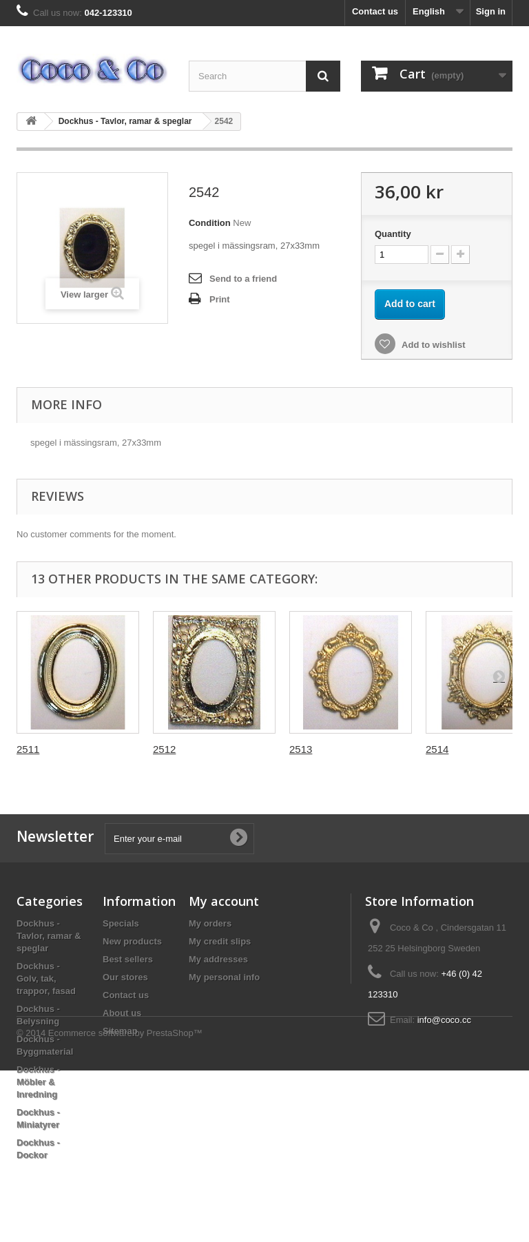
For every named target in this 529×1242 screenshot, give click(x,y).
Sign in (491, 11)
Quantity (393, 234)
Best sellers (128, 959)
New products (132, 941)
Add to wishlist (433, 345)
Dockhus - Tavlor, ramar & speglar (125, 121)
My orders (210, 923)
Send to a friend (243, 278)
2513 (300, 749)
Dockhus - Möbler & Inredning (38, 1081)
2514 (437, 749)
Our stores (125, 977)
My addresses (218, 959)
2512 (164, 749)
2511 (28, 749)
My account (224, 901)
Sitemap (120, 1031)
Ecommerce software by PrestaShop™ (125, 1204)
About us (122, 1013)
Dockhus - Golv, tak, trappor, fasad (46, 978)
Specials (121, 923)
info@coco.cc (444, 1020)
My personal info (224, 977)
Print (219, 299)
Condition (210, 223)
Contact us (375, 11)
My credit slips (220, 941)
